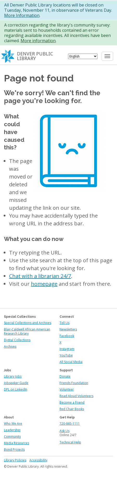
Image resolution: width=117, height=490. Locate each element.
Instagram (67, 349)
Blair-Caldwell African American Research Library (27, 331)
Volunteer (67, 389)
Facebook (67, 336)
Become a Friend (72, 402)
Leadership (12, 430)
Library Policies (15, 460)
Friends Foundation (74, 383)
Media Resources (16, 443)
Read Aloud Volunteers (76, 396)
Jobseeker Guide (16, 383)
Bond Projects (14, 449)
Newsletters (68, 329)
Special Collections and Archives (27, 323)
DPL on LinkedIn (15, 389)
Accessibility (38, 460)
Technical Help (70, 442)
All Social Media (71, 362)
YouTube (66, 355)
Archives (10, 346)
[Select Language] (83, 56)
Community (12, 436)
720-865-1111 (70, 423)
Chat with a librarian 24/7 (40, 275)
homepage (44, 283)
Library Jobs (13, 376)
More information (38, 40)
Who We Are (13, 423)
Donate (65, 376)
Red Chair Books (72, 409)
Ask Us (64, 431)
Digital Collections (17, 340)
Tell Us (64, 323)
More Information (22, 15)
